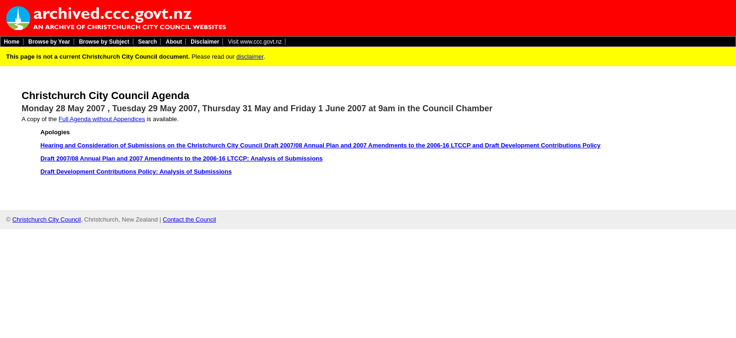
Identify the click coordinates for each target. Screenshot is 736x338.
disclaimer (250, 56)
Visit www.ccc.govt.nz (255, 41)
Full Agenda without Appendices (102, 119)
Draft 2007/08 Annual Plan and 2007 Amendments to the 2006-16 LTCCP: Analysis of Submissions (181, 158)
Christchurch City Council (46, 219)
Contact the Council (189, 219)
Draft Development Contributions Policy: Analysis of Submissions (136, 171)
